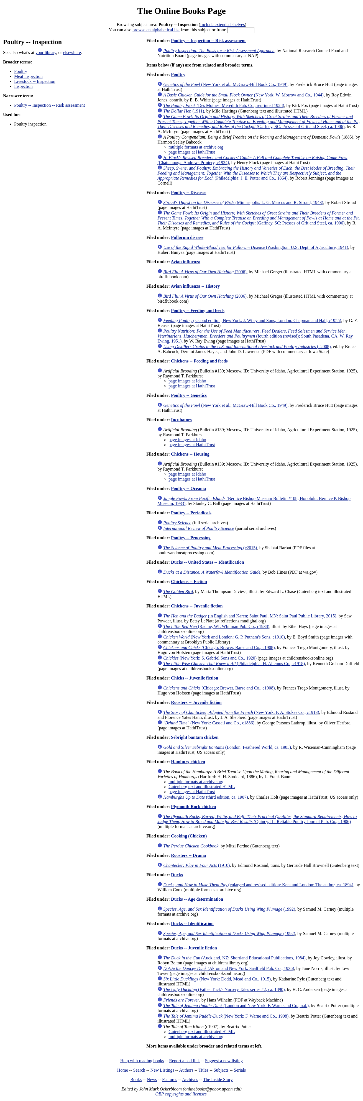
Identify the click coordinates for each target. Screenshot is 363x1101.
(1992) (229, 909)
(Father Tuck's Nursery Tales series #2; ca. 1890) (224, 989)
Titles (203, 1070)
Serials (240, 1070)
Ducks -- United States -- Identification (207, 562)
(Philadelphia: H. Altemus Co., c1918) (234, 663)
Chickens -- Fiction (189, 581)
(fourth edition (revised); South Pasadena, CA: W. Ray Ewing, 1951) (255, 336)
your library (45, 52)
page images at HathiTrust (191, 152)
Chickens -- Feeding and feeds (199, 361)
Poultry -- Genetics (189, 395)
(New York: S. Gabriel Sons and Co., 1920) (210, 658)
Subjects (221, 1070)
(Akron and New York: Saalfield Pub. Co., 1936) (228, 968)
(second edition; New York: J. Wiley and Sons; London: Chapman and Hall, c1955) (252, 320)
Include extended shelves (222, 24)
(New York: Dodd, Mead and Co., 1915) (217, 979)
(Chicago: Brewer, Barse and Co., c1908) (219, 647)
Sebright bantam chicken (195, 737)
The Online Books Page (181, 11)
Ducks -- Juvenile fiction (194, 948)
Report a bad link (184, 1060)
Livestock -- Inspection (34, 81)
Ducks (177, 874)
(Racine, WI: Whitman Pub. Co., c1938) (216, 626)
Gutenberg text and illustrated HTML (201, 786)
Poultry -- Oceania (188, 488)
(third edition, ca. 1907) (205, 797)
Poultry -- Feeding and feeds (197, 310)
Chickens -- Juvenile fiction (197, 606)
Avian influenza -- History (195, 286)
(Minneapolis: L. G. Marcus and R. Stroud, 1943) (243, 202)
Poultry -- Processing (191, 537)
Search (139, 1070)
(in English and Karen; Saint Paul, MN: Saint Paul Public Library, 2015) (249, 616)
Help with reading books (142, 1060)
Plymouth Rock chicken (193, 806)
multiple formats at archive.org (195, 147)
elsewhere (72, 52)
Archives (190, 1079)
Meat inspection (28, 76)
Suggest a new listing (224, 1060)
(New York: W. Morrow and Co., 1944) (243, 95)
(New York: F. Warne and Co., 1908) (225, 1016)
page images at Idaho (187, 381)
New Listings (162, 1070)
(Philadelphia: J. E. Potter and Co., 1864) (256, 173)
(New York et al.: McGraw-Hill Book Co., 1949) (225, 84)
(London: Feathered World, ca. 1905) (227, 747)
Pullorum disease (187, 237)
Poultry (20, 71)
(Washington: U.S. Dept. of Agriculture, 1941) (255, 247)
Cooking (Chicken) (189, 836)
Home (122, 1070)
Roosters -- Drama (188, 855)
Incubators (181, 419)
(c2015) (210, 547)
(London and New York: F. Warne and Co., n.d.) (236, 1005)
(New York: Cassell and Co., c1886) (208, 723)
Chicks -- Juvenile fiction (194, 678)
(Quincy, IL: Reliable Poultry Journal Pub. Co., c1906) (257, 819)
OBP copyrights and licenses (180, 1094)
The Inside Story (218, 1079)
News (152, 1079)
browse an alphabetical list (156, 29)
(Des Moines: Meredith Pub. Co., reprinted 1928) (223, 105)
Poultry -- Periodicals (191, 512)
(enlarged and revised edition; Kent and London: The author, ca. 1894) (258, 884)
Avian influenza (185, 261)
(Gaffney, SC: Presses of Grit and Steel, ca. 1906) (258, 121)
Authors (186, 1070)
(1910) (196, 865)
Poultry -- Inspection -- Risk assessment (49, 105)
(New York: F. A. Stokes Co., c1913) (241, 712)
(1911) (183, 111)
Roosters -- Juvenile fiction (196, 702)
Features (169, 1079)
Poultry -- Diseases (188, 192)
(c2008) (247, 346)
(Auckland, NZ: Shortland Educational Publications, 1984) (234, 958)
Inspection (23, 86)
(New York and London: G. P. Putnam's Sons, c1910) (224, 637)
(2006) (205, 271)
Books (136, 1079)
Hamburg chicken (188, 761)
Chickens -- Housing (190, 454)
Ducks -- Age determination (197, 899)
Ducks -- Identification (192, 923)
